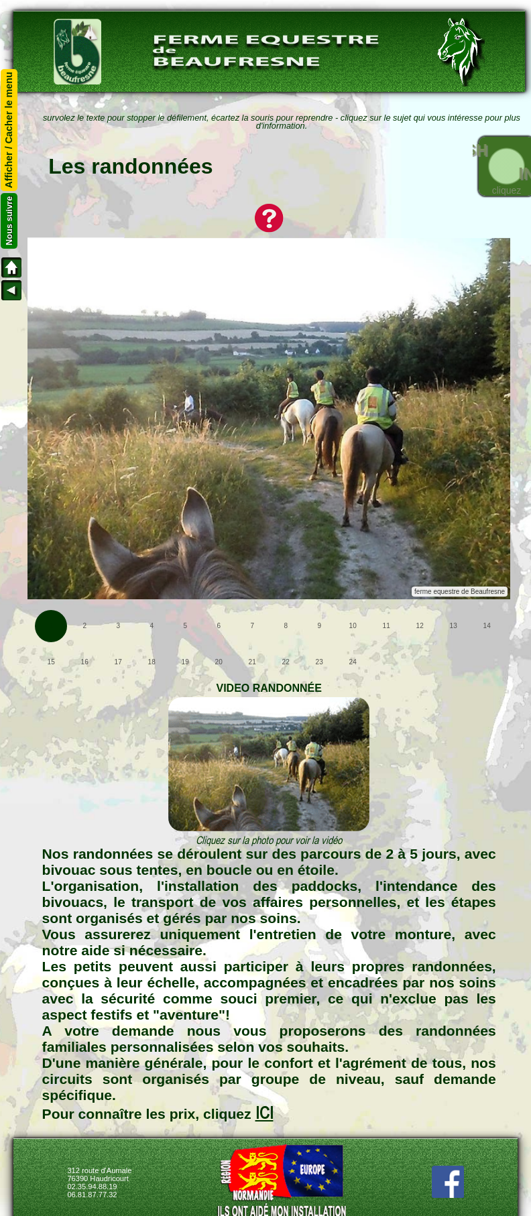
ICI (264, 1112)
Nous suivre (9, 220)
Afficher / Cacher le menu (9, 130)
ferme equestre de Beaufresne (459, 591)
